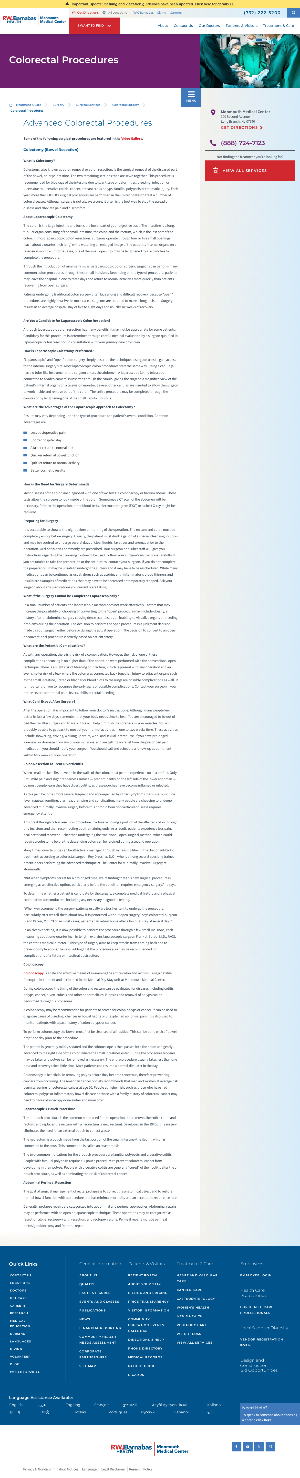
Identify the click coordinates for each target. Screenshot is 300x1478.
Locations (20, 1283)
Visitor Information (148, 1310)
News (84, 1319)
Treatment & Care (28, 105)
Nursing (17, 1334)
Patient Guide (141, 1366)
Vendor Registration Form (261, 1342)
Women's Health (193, 1307)
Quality (86, 1284)
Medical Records (145, 1357)
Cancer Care (189, 1290)
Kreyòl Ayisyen (164, 1405)
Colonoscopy (33, 973)
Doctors (18, 1290)
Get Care (18, 1298)
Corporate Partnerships (93, 1354)
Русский (148, 1412)
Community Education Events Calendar (146, 1325)
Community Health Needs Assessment (97, 1339)
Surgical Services (88, 105)
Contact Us (20, 1275)
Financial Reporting (100, 1328)
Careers (176, 12)
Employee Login (256, 1275)
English (16, 1405)
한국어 (14, 1412)
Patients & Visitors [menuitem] (242, 26)
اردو (210, 1412)
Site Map (87, 1366)
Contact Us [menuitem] (183, 26)
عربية (42, 1405)
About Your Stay (144, 1284)
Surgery (58, 105)
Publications (92, 1310)
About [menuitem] (163, 26)
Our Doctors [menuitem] (209, 26)
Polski (80, 1412)
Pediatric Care (192, 1325)
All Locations (114, 13)
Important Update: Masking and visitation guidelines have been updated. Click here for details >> (153, 4)
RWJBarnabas (143, 12)
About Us (88, 1275)
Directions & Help (146, 1339)
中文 (46, 1412)
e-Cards (136, 1375)
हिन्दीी (183, 1405)
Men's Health (190, 1316)
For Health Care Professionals (256, 1310)
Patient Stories (25, 1371)
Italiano (214, 1405)
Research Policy (141, 1469)
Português (117, 1412)
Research (19, 1313)
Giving (161, 12)
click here (263, 1420)
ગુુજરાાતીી (129, 1405)
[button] (293, 13)
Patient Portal (143, 1275)
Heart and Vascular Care (197, 1278)
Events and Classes (99, 1301)
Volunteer (20, 1356)
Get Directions (85, 12)
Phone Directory (145, 1348)
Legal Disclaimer (113, 1469)
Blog (15, 1364)
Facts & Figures (95, 1293)
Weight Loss (189, 1334)
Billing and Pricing (148, 1293)
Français (101, 1405)
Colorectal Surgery (125, 105)
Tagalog (73, 1405)
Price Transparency (148, 1301)
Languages (20, 1341)
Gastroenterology (196, 1299)
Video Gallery (131, 138)
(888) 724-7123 (243, 143)
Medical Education (20, 1323)
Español (181, 1412)
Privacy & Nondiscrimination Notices (50, 1469)
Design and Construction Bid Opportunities (259, 1365)
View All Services (239, 170)
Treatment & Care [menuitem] (278, 26)
